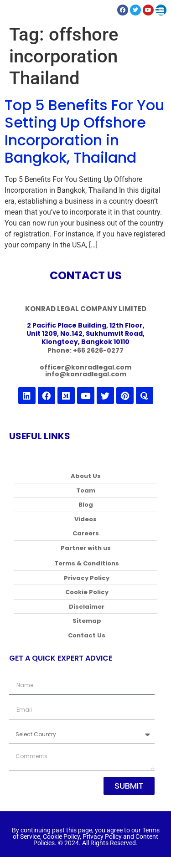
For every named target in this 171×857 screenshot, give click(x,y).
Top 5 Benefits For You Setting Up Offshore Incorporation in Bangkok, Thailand (84, 131)
